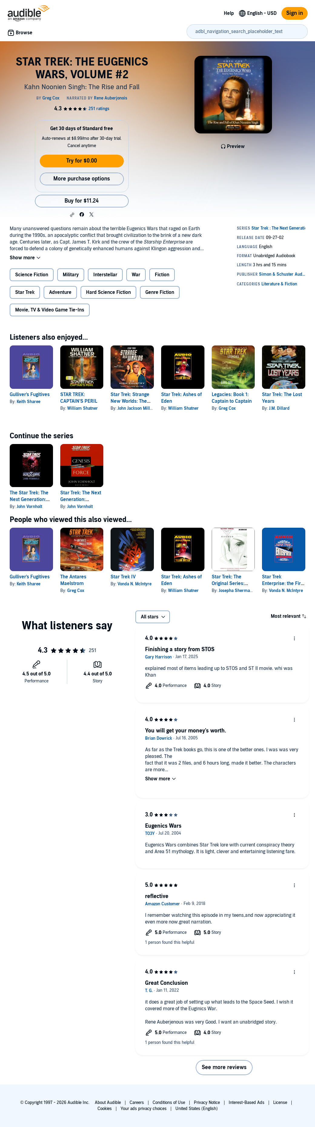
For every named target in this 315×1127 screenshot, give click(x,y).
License (280, 1102)
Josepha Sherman (235, 590)
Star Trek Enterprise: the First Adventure (283, 583)
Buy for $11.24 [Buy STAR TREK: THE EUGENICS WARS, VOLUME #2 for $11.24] (82, 201)
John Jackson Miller (136, 408)
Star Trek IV (123, 577)
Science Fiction (31, 275)
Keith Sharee (28, 401)
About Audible (108, 1102)
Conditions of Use (169, 1102)
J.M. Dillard (279, 408)
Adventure (60, 292)
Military (71, 275)
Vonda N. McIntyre (134, 584)
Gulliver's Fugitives (30, 395)
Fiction (162, 275)
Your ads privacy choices (144, 1108)
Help (229, 13)
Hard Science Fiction (108, 292)
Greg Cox (227, 408)
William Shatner (82, 408)
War (136, 275)
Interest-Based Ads (246, 1102)
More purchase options (81, 179)
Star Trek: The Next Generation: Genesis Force (80, 499)
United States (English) (196, 1108)
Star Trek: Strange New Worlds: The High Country (130, 401)
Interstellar (105, 275)
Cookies (105, 1108)
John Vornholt (29, 506)
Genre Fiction (159, 292)
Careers (137, 1102)
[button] (72, 214)
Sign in (294, 13)
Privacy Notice (207, 1102)
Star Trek (25, 292)
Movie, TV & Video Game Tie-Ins (49, 310)
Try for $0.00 (81, 161)
